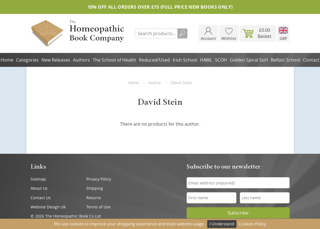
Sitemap (38, 179)
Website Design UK (48, 206)
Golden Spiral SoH (249, 60)
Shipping (94, 188)
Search (182, 33)
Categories (27, 60)
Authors (81, 60)
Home (133, 82)
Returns (93, 197)
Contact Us (41, 197)
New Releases (55, 60)
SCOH (221, 60)
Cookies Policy (252, 223)
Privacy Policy (98, 179)
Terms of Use (98, 206)
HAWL (206, 60)
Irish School (185, 60)
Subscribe (238, 213)
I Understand (221, 223)
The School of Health (114, 60)
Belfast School (285, 60)
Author (154, 82)
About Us (39, 188)
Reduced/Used (154, 60)
